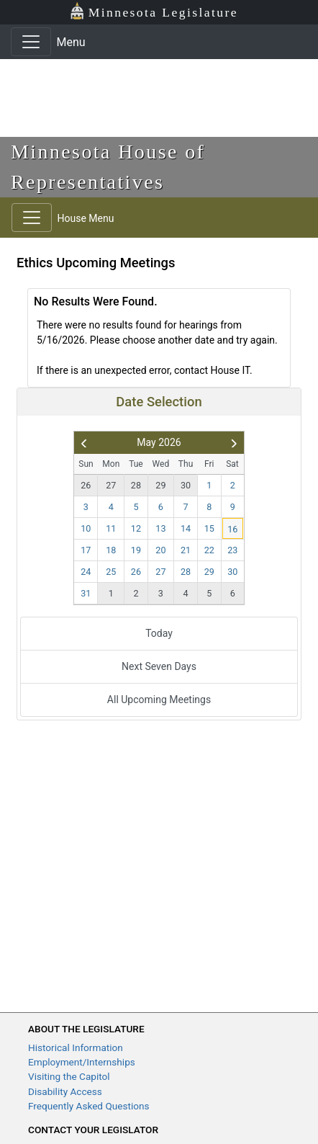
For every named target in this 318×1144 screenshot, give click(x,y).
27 (111, 485)
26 (86, 485)
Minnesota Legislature (153, 11)
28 (136, 485)
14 (186, 528)
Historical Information (75, 1047)
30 (186, 485)
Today (159, 633)
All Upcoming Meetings (159, 699)
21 (186, 550)
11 (111, 528)
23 (232, 550)
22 (209, 550)
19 (136, 550)
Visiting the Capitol (69, 1076)
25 (111, 571)
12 (136, 528)
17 (86, 550)
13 (160, 528)
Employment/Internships (81, 1062)
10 (86, 528)
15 (209, 528)
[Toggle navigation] (31, 41)
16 (232, 529)
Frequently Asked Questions (89, 1106)
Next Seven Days (159, 666)
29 (160, 485)
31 (86, 593)
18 (111, 550)
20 (160, 550)
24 (86, 571)
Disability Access (65, 1091)
